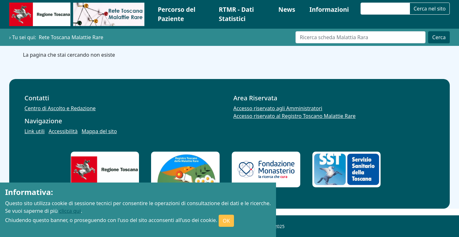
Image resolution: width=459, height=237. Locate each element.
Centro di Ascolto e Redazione (60, 108)
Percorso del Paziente (176, 14)
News (286, 9)
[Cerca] (360, 37)
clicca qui (70, 210)
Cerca (439, 37)
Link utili (35, 131)
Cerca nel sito (430, 8)
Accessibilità (62, 131)
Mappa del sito (99, 131)
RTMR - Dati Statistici (236, 14)
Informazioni (329, 9)
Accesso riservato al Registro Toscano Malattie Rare (294, 115)
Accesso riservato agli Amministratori (277, 108)
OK (226, 220)
